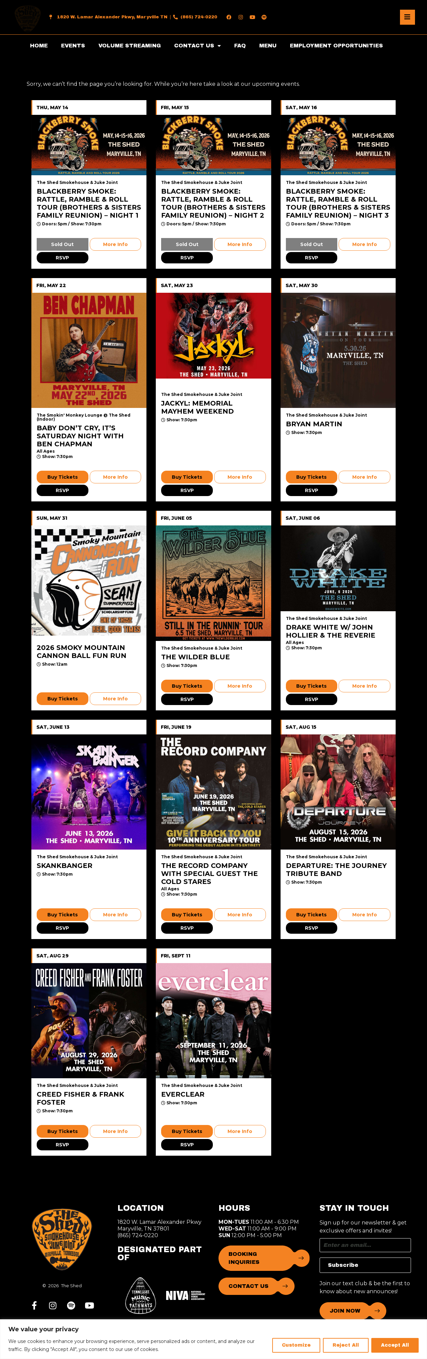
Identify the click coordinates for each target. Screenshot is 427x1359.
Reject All (346, 1345)
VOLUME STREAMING (129, 45)
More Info (115, 244)
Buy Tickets (62, 477)
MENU (268, 45)
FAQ (240, 45)
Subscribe (343, 1265)
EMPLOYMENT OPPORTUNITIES (336, 45)
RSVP (62, 258)
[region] (213, 1339)
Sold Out (62, 244)
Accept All (395, 1345)
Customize (296, 1345)
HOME (39, 45)
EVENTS (73, 45)
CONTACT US (197, 46)
